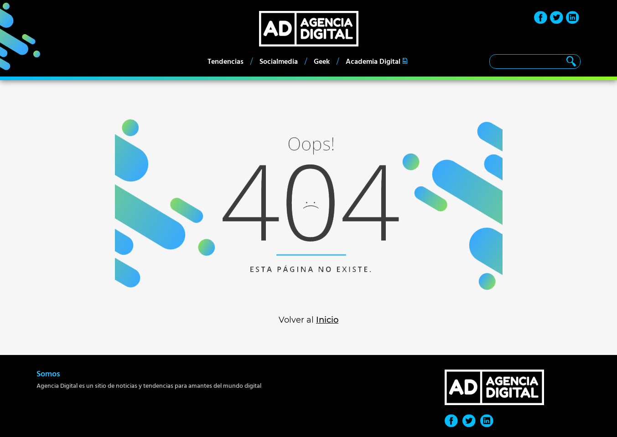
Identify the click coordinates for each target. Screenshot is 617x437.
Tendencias (225, 61)
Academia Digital (373, 61)
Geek (322, 61)
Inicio (327, 320)
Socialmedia (278, 61)
